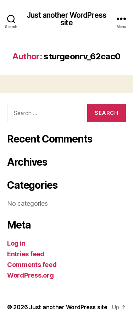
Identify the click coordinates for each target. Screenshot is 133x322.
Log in (16, 243)
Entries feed (25, 254)
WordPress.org (30, 275)
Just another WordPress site (66, 18)
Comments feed (32, 264)
